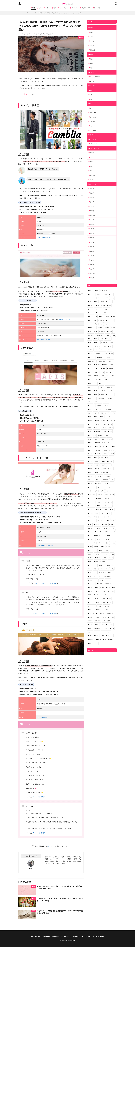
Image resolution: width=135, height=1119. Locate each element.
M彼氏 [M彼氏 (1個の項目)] (103, 368)
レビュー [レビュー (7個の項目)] (100, 539)
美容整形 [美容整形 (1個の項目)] (91, 639)
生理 (91, 161)
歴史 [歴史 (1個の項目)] (113, 569)
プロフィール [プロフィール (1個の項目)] (110, 565)
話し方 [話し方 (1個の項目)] (111, 557)
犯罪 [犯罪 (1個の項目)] (114, 587)
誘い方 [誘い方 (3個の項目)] (97, 468)
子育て (92, 157)
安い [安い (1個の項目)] (109, 465)
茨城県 (92, 197)
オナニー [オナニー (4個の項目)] (99, 509)
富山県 (51, 34)
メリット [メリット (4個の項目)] (91, 498)
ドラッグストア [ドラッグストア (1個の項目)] (106, 632)
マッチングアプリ (95, 77)
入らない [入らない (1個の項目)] (113, 450)
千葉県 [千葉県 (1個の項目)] (96, 372)
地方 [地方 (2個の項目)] (107, 543)
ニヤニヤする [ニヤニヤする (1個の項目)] (92, 494)
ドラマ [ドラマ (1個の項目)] (97, 350)
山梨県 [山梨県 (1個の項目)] (97, 420)
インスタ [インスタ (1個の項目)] (112, 591)
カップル (92, 45)
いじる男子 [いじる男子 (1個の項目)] (92, 294)
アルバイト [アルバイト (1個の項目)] (98, 309)
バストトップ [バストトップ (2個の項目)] (99, 483)
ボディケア (93, 112)
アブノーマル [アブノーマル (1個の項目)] (92, 298)
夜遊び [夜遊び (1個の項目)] (97, 472)
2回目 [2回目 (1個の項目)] (90, 350)
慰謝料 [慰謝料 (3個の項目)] (104, 591)
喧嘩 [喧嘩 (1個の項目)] (90, 376)
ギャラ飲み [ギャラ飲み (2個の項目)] (92, 583)
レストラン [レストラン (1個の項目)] (103, 390)
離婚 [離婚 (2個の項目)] (112, 364)
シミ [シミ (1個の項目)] (113, 509)
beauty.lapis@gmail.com (43, 438)
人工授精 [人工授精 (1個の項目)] (106, 609)
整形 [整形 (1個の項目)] (104, 305)
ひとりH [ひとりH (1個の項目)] (111, 361)
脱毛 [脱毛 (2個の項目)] (90, 428)
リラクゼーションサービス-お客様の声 (45, 583)
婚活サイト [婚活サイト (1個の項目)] (92, 357)
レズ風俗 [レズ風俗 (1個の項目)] (112, 617)
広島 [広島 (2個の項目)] (108, 316)
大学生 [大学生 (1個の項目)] (108, 457)
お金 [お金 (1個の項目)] (102, 416)
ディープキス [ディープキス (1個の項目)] (111, 613)
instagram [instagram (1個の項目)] (97, 524)
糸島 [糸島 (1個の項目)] (114, 446)
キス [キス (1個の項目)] (102, 338)
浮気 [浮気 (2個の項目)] (108, 446)
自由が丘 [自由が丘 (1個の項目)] (108, 338)
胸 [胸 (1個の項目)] (89, 320)
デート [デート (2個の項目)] (90, 424)
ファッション (93, 139)
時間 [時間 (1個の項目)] (99, 502)
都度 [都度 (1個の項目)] (90, 439)
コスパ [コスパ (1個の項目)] (97, 632)
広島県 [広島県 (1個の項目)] (90, 420)
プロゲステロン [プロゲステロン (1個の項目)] (93, 565)
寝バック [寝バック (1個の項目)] (111, 368)
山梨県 (92, 228)
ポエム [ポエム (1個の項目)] (107, 550)
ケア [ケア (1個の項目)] (105, 505)
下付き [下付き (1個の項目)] (97, 554)
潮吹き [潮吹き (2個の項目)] (96, 561)
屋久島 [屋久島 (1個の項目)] (90, 624)
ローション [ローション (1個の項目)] (102, 383)
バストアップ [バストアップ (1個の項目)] (92, 398)
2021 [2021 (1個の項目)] (96, 416)
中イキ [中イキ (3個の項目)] (100, 494)
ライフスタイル (85, 8)
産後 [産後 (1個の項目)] (96, 324)
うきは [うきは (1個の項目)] (101, 316)
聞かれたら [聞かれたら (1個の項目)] (108, 435)
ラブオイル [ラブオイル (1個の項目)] (108, 583)
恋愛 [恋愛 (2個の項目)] (90, 301)
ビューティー (62, 8)
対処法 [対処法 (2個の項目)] (90, 468)
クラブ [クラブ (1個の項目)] (97, 591)
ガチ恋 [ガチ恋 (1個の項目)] (90, 598)
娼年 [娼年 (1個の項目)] (105, 431)
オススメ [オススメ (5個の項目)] (91, 379)
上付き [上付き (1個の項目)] (90, 531)
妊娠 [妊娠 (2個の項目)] (108, 587)
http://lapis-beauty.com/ (43, 450)
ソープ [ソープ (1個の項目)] (90, 309)
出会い (46, 8)
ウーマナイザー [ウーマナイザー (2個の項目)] (93, 550)
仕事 (91, 166)
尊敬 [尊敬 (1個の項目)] (97, 465)
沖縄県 (92, 278)
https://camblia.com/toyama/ (45, 237)
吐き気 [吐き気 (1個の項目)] (113, 531)
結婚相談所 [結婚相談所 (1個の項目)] (105, 480)
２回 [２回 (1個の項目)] (98, 305)
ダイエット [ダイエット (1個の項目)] (97, 346)
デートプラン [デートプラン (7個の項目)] (98, 535)
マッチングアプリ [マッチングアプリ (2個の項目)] (108, 576)
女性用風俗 (46, 34)
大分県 (92, 269)
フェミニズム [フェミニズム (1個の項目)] (110, 394)
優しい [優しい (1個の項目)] (90, 587)
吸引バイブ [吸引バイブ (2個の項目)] (107, 595)
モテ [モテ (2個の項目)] (97, 290)
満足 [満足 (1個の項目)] (102, 413)
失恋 (91, 36)
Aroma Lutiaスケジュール (65, 319)
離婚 (91, 59)
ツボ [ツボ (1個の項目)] (107, 483)
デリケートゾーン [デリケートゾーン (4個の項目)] (109, 639)
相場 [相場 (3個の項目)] (111, 431)
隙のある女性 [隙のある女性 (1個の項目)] (102, 361)
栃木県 (92, 202)
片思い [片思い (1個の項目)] (98, 312)
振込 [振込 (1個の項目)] (98, 480)
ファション (74, 8)
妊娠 (54, 8)
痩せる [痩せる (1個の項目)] (90, 632)
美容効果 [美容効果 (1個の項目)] (99, 498)
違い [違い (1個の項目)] (90, 635)
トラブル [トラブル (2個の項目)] (91, 613)
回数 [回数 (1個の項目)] (90, 390)
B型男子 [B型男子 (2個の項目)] (98, 442)
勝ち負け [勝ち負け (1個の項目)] (99, 353)
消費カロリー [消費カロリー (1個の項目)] (98, 628)
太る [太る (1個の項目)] (107, 324)
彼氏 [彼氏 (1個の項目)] (109, 487)
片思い (92, 32)
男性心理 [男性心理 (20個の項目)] (98, 621)
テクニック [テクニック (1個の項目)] (101, 487)
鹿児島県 (92, 273)
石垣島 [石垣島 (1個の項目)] (90, 402)
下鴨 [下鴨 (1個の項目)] (107, 298)
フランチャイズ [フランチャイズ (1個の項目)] (93, 572)
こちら (50, 846)
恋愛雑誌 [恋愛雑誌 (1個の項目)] (100, 357)
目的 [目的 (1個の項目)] (90, 416)
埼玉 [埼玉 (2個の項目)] (102, 580)
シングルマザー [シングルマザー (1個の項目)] (100, 613)
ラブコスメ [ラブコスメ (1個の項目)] (99, 409)
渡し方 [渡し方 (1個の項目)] (96, 439)
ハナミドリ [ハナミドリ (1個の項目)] (97, 431)
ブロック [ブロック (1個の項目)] (91, 368)
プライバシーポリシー (87, 936)
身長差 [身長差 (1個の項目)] (96, 376)
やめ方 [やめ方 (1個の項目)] (102, 301)
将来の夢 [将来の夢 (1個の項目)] (91, 617)
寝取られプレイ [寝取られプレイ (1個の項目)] (110, 387)
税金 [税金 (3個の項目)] (105, 346)
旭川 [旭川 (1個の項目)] (90, 535)
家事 (91, 170)
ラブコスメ (93, 135)
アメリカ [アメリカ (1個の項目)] (99, 379)
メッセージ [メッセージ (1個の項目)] (101, 520)
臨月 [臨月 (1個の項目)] (96, 413)
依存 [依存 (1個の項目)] (103, 546)
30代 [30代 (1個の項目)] (90, 524)
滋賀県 (92, 242)
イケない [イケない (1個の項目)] (113, 528)
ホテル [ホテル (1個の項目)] (90, 591)
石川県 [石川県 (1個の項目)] (108, 416)
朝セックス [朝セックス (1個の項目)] (105, 472)
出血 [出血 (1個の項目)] (90, 569)
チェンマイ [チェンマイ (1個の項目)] (110, 624)
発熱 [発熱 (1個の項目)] (90, 431)
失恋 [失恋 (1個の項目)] (90, 576)
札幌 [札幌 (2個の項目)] (114, 376)
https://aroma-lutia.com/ (43, 339)
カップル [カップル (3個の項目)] (91, 353)
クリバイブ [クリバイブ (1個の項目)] (92, 539)
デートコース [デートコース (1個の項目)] (98, 595)
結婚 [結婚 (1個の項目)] (98, 617)
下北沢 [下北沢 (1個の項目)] (111, 428)
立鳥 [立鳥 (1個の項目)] (102, 387)
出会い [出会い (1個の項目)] (90, 450)
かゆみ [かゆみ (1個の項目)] (103, 350)
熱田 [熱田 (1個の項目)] (108, 376)
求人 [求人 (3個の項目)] (113, 298)
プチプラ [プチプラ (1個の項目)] (110, 398)
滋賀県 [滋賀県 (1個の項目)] (103, 465)
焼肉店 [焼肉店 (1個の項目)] (112, 453)
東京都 (92, 211)
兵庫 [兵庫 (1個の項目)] (103, 446)
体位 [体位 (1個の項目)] (111, 346)
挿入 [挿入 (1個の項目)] (111, 505)
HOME (21, 13)
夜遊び (92, 152)
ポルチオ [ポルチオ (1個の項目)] (100, 476)
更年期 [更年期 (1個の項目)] (96, 546)
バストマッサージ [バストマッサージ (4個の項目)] (93, 643)
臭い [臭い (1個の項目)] (90, 331)
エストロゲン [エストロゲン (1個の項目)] (92, 543)
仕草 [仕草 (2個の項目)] (97, 624)
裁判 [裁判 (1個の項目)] (90, 595)
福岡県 (92, 264)
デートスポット (98, 8)
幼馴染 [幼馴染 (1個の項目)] (96, 635)
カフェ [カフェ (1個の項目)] (105, 294)
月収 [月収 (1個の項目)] (99, 505)
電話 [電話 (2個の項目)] (103, 376)
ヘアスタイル (93, 144)
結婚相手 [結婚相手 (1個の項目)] (110, 461)
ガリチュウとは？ (36, 936)
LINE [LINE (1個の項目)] (96, 390)
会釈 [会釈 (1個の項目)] (97, 446)
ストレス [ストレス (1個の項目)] (109, 301)
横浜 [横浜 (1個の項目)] (90, 491)
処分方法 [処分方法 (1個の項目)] (98, 557)
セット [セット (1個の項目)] (100, 298)
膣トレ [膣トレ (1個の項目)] (107, 539)
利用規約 (76, 936)
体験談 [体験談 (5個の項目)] (105, 450)
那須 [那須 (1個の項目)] (103, 624)
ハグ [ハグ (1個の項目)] (90, 372)
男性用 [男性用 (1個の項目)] (104, 424)
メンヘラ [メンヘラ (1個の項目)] (91, 509)
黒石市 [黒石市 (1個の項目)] (90, 472)
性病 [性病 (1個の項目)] (110, 572)
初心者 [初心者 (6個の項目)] (104, 428)
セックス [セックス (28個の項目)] (91, 312)
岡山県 (92, 260)
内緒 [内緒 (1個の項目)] (101, 550)
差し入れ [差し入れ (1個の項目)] (91, 335)
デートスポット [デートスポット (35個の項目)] (107, 442)
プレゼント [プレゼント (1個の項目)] (104, 290)
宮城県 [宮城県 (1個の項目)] (90, 621)
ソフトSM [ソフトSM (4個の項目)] (105, 342)
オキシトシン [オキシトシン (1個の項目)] (92, 520)
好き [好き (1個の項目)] (112, 294)
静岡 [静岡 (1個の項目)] (95, 320)
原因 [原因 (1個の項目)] (113, 628)
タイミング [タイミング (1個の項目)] (92, 502)
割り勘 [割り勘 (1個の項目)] (105, 453)
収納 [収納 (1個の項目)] (90, 517)
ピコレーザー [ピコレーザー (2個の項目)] (99, 531)
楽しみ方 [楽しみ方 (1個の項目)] (105, 364)
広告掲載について (66, 936)
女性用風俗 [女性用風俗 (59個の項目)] (101, 398)
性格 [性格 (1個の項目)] (104, 602)
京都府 (92, 246)
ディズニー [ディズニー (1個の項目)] (110, 635)
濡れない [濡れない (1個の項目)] (98, 450)
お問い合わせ (100, 936)
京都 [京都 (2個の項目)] (98, 602)
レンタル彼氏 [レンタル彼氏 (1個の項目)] (92, 435)
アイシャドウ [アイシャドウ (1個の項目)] (111, 420)
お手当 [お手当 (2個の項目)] (107, 327)
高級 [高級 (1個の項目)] (114, 413)
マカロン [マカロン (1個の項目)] (100, 583)
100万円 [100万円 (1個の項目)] (99, 639)
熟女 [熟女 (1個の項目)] (102, 324)
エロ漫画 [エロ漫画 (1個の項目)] (98, 453)
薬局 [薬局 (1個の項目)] (96, 301)
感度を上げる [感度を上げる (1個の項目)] (92, 361)
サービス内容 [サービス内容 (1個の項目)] (92, 606)
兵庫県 (92, 251)
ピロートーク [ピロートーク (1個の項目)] (108, 535)
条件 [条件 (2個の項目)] (96, 569)
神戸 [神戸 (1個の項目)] (103, 587)
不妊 (91, 94)
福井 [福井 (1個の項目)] (107, 531)
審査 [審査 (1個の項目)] (111, 502)
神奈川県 (92, 215)
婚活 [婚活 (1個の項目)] (108, 335)
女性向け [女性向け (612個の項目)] (107, 309)
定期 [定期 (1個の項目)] (102, 457)
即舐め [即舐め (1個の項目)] (90, 442)
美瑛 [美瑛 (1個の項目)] (114, 316)
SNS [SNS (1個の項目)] (103, 372)
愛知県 (92, 237)
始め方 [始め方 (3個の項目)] (110, 602)
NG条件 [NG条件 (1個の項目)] (105, 524)
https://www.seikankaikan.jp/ (45, 545)
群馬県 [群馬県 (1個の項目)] (102, 394)
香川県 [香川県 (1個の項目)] (90, 461)
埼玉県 (92, 206)
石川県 (92, 220)
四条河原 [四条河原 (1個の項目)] (102, 320)
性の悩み (92, 85)
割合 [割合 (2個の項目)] (113, 480)
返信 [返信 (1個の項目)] (96, 457)
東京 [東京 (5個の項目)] (104, 420)
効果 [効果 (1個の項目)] (96, 331)
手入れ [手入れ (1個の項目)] (106, 628)
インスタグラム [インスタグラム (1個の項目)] (104, 569)
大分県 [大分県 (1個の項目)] (90, 513)
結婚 (39, 8)
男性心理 (92, 50)
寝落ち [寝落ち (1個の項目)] (106, 509)
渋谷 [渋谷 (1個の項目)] (105, 557)
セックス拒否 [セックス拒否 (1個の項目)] (100, 335)
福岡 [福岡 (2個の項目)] (96, 491)
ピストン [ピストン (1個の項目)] (108, 357)
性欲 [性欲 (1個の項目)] (90, 628)
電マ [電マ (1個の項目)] (104, 598)
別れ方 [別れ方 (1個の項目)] (100, 435)
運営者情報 (46, 936)
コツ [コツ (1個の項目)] (90, 346)
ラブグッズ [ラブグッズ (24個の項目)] (97, 576)
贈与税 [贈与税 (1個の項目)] (104, 617)
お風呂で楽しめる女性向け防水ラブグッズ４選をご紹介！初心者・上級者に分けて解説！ (60, 887)
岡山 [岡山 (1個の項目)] (90, 394)
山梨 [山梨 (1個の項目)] (114, 335)
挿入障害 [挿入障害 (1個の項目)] (107, 606)
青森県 (92, 193)
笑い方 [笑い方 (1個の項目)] (108, 580)
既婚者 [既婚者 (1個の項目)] (99, 405)
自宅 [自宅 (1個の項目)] (111, 424)
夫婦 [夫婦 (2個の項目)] (113, 494)
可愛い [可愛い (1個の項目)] (102, 491)
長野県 (92, 233)
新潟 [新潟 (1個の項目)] (110, 350)
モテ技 (92, 41)
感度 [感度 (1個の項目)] (112, 342)
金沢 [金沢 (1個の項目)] (99, 294)
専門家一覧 (55, 936)
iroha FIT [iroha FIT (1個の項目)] (97, 342)
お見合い (92, 81)
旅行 (91, 179)
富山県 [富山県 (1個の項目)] (103, 439)
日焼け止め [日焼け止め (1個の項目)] (98, 402)
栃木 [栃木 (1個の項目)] (106, 379)
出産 (91, 99)
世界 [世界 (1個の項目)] (109, 513)
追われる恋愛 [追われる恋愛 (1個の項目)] (107, 621)
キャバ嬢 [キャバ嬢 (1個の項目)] (107, 498)
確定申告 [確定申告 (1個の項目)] (91, 305)
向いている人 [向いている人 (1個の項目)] (92, 327)
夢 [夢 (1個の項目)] (108, 520)
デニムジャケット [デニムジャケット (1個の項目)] (93, 580)
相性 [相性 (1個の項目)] (113, 554)
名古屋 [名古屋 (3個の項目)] (90, 465)
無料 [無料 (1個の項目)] (97, 461)
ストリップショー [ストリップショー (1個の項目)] (93, 387)
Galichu (72, 940)
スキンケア (93, 130)
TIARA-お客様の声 (39, 797)
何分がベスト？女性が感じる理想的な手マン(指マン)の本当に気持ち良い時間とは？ (60, 912)
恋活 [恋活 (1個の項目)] (109, 598)
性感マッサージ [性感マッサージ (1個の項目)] (93, 383)
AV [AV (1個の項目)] (97, 368)
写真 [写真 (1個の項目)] (114, 520)
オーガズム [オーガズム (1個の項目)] (92, 476)
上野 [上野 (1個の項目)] (107, 494)
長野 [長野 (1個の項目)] (97, 513)
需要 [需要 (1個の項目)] (109, 305)
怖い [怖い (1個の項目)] (90, 561)
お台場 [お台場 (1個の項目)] (104, 468)
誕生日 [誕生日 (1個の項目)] (100, 327)
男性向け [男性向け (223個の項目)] (103, 331)
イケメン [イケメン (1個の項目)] (98, 528)
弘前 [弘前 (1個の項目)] (90, 364)
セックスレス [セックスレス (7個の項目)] (92, 487)
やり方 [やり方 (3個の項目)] (106, 405)
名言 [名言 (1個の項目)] (90, 324)
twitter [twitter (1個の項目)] (111, 390)
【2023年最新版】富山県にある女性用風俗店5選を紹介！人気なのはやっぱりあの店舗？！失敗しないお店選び (56, 13)
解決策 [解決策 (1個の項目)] (111, 468)
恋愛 (33, 8)
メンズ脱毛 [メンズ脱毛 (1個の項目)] (92, 405)
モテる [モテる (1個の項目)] (105, 528)
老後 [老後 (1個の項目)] (109, 546)
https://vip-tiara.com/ (43, 717)
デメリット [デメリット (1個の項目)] (92, 505)
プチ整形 (92, 121)
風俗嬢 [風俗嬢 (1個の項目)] (90, 528)
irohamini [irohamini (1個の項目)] (97, 364)
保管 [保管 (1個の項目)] (100, 606)
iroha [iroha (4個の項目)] (102, 517)
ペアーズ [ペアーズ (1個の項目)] (97, 428)
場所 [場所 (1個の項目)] (96, 394)
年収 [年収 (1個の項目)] (105, 502)
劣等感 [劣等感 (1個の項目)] (110, 331)
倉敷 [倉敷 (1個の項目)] (105, 312)
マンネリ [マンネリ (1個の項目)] (91, 609)
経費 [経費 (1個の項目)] (103, 635)
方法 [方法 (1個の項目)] (97, 587)
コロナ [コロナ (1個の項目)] (101, 565)
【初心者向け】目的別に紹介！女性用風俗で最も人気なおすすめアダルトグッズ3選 (60, 900)
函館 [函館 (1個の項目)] (112, 353)
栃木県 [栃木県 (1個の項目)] (90, 483)
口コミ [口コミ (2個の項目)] (97, 598)
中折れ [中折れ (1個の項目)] (108, 517)
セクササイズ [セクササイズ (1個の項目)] (110, 320)
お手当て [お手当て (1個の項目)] (108, 476)
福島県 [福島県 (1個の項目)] (110, 439)
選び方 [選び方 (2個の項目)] (97, 424)
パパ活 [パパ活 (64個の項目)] (90, 453)
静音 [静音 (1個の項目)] (90, 413)
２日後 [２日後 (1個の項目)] (113, 543)
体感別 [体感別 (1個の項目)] (98, 609)
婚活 (91, 68)
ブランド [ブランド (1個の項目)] (91, 602)
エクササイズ (93, 126)
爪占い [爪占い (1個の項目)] (112, 524)
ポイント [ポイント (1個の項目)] (91, 409)
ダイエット (93, 117)
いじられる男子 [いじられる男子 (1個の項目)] (93, 316)
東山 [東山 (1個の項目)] (90, 342)
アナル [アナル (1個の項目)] (106, 402)
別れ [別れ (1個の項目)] (106, 353)
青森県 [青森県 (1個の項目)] (103, 461)
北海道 (92, 188)
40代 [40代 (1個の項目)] (90, 546)
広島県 (92, 255)
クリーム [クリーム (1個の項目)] (109, 372)
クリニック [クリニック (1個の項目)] (105, 554)
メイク (92, 108)
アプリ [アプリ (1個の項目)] (108, 413)
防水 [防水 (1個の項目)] (96, 517)
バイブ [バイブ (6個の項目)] (90, 446)
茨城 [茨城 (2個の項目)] (96, 338)
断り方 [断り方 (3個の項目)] (100, 543)
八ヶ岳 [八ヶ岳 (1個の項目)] (103, 513)
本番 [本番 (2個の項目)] (114, 327)
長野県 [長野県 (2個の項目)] (103, 561)
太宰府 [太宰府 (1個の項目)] (90, 557)
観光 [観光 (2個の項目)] (90, 338)
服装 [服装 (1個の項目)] (90, 457)
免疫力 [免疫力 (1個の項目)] (90, 290)
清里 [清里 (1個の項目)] (108, 491)
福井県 (92, 224)
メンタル (92, 175)
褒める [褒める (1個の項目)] (90, 554)
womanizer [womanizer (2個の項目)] (102, 572)
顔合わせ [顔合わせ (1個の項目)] (91, 480)
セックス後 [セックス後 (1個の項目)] (108, 409)
